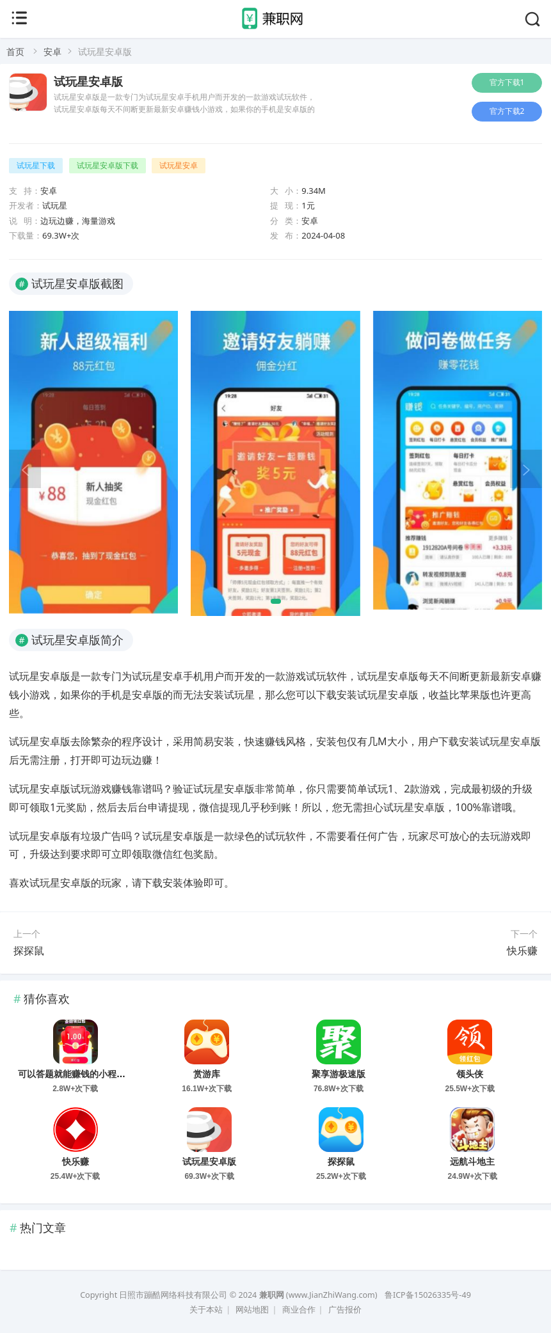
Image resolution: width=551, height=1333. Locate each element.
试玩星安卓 (178, 165)
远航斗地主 (472, 1161)
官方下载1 (507, 82)
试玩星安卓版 (88, 81)
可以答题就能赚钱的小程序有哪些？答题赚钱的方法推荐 (130, 1074)
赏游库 (206, 1074)
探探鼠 (28, 950)
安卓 (52, 51)
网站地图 (252, 1309)
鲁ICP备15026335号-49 (428, 1295)
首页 (15, 51)
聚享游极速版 (338, 1074)
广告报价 (345, 1309)
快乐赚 (522, 950)
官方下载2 (507, 111)
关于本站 (206, 1309)
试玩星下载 (36, 165)
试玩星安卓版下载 (107, 165)
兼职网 (271, 1295)
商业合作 (298, 1309)
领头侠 (469, 1074)
